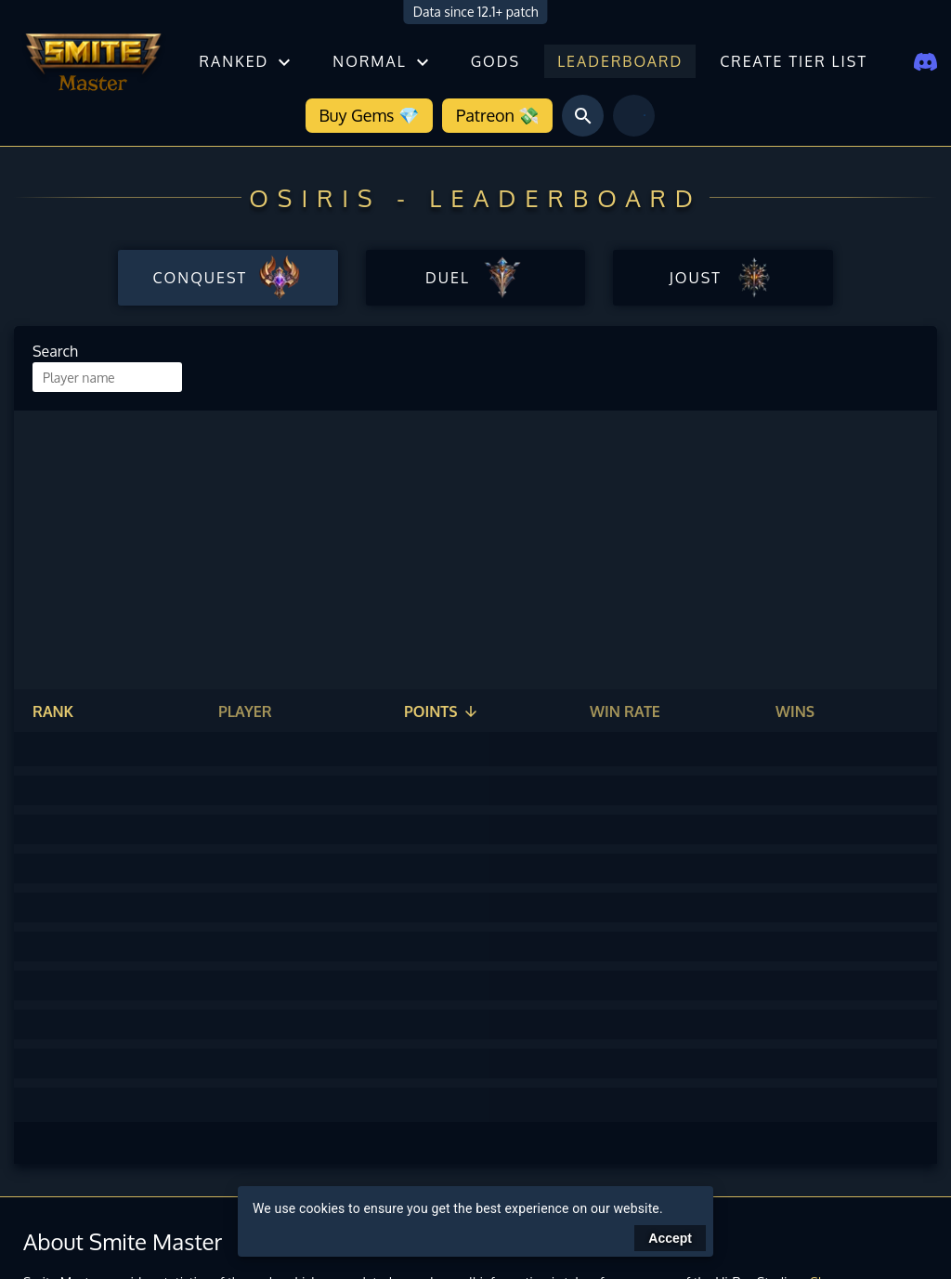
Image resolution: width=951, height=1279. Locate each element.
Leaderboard (620, 61)
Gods (495, 61)
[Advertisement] (475, 550)
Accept (670, 1238)
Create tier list (793, 61)
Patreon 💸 (497, 115)
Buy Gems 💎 (369, 115)
